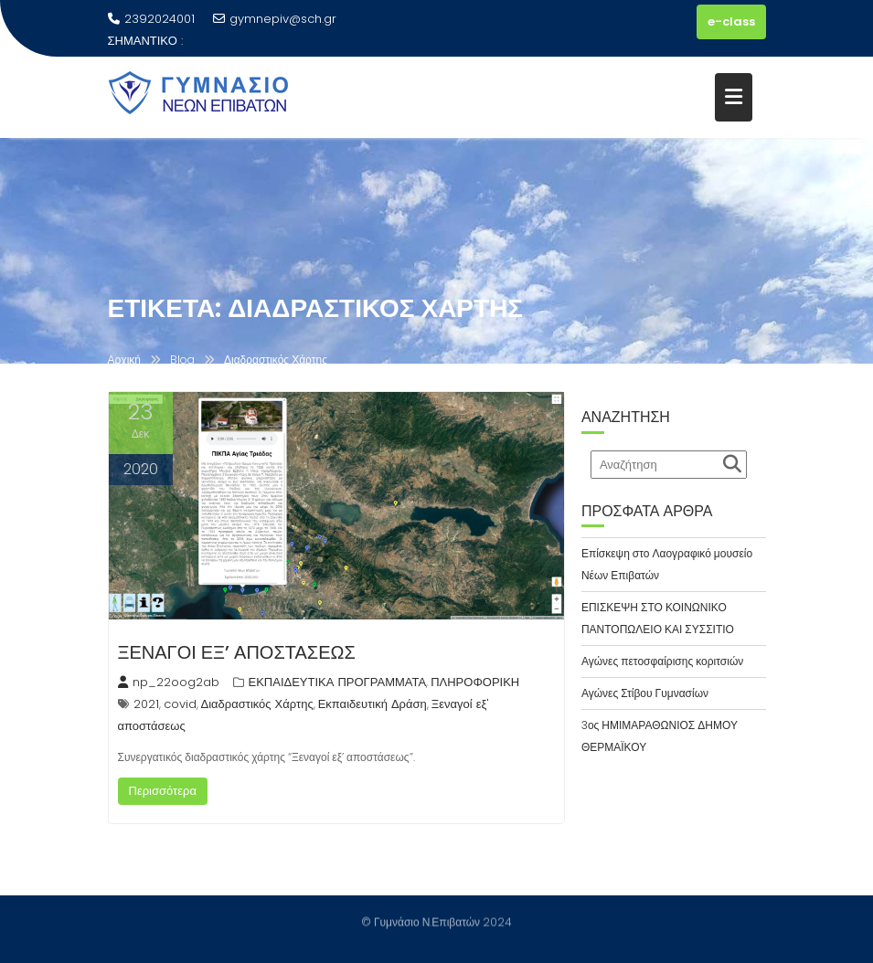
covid (180, 704)
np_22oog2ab (168, 682)
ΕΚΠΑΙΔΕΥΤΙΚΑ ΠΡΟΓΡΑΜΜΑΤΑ (338, 682)
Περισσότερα (163, 790)
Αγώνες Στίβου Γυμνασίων (644, 693)
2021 (146, 704)
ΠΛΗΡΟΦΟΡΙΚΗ (475, 682)
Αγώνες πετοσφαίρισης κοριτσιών (662, 661)
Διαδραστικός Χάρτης (257, 704)
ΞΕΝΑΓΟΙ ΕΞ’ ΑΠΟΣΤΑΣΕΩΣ (237, 652)
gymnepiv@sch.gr (274, 18)
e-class (731, 21)
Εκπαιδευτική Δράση (372, 704)
